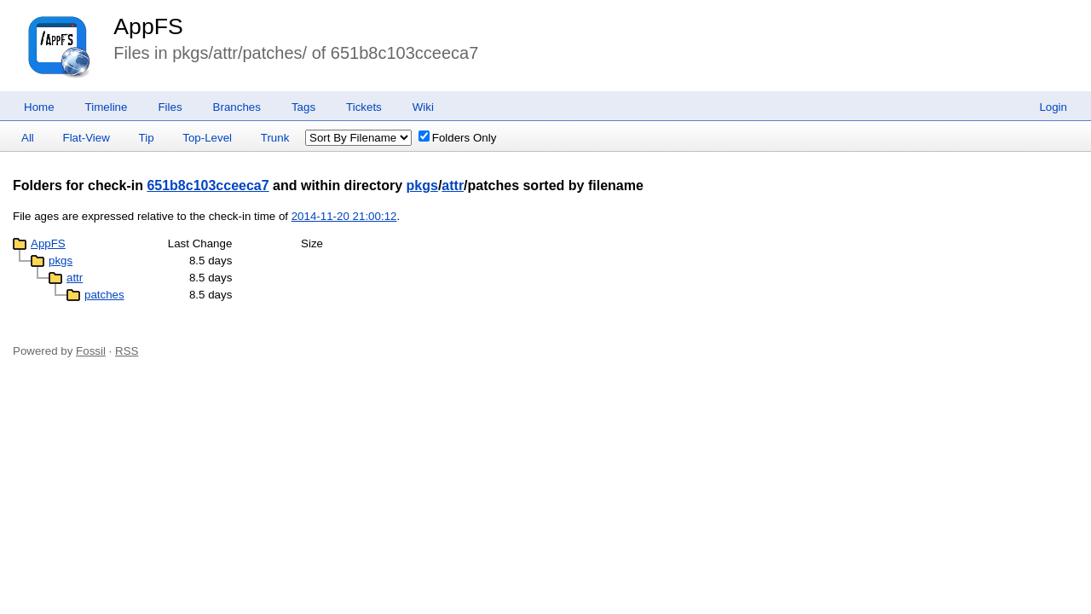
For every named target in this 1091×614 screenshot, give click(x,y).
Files (170, 107)
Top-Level (207, 137)
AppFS (148, 26)
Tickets (364, 107)
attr (453, 185)
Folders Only (458, 137)
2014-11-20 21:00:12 (344, 216)
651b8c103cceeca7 (207, 185)
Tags (303, 107)
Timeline (106, 107)
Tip (146, 137)
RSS (126, 351)
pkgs (422, 185)
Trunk (275, 137)
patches (104, 294)
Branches (237, 107)
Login (1053, 107)
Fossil (91, 351)
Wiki (423, 107)
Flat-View (86, 137)
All (27, 137)
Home (39, 107)
